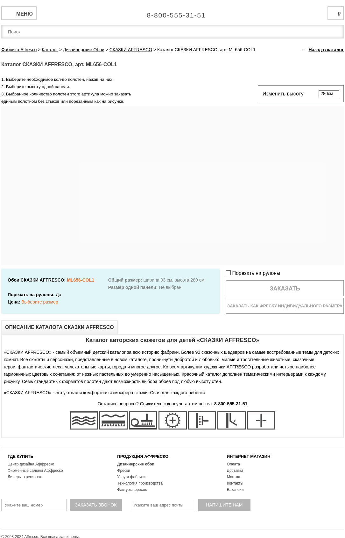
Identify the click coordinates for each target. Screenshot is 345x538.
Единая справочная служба (172, 13)
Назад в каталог (326, 49)
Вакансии (235, 489)
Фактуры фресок (132, 489)
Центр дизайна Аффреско (31, 464)
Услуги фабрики (131, 477)
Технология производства (140, 483)
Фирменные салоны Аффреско (35, 470)
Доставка (235, 470)
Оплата (233, 464)
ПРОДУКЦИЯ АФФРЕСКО (142, 456)
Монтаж (234, 477)
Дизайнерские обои (135, 464)
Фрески (123, 470)
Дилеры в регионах (25, 477)
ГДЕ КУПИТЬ (20, 456)
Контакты (235, 483)
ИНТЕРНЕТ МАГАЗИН (249, 456)
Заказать (285, 288)
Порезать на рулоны (253, 273)
